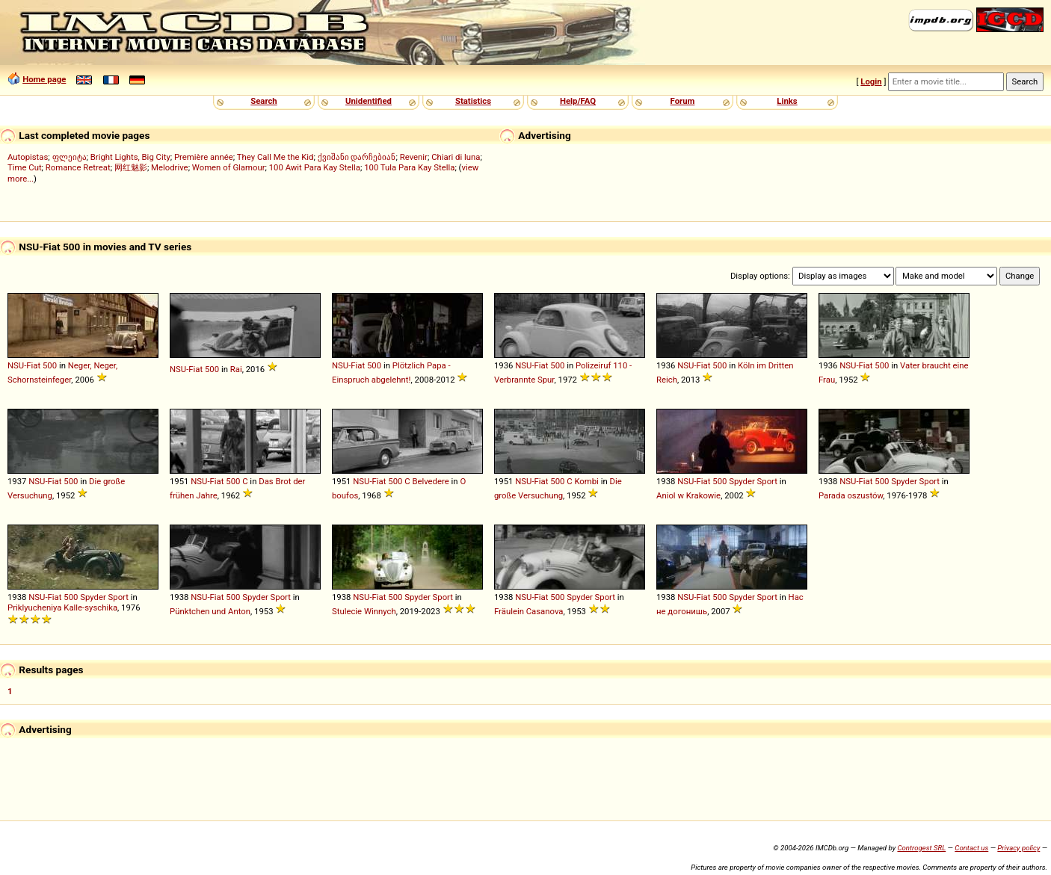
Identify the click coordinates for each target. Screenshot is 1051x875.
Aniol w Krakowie (688, 495)
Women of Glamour (228, 167)
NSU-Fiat (23, 365)
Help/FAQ (578, 101)
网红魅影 (130, 167)
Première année (203, 157)
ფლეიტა (69, 157)
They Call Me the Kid (275, 157)
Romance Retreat (78, 167)
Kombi (586, 481)
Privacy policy (1018, 848)
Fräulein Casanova (528, 611)
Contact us (971, 848)
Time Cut (24, 167)
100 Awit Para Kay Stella (314, 167)
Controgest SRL (921, 848)
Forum (683, 101)
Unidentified (368, 101)
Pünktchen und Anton (210, 611)
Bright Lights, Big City (130, 157)
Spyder (742, 481)
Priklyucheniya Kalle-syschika (62, 607)
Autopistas (27, 157)
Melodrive (169, 167)
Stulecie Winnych (364, 611)
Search (263, 101)
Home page (44, 79)
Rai (236, 369)
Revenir (414, 157)
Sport (767, 481)
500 (50, 365)
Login (870, 81)
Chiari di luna (455, 157)
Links (787, 101)
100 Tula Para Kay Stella (409, 167)
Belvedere (430, 481)
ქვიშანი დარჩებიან (357, 157)
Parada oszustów (851, 495)
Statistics (473, 101)
